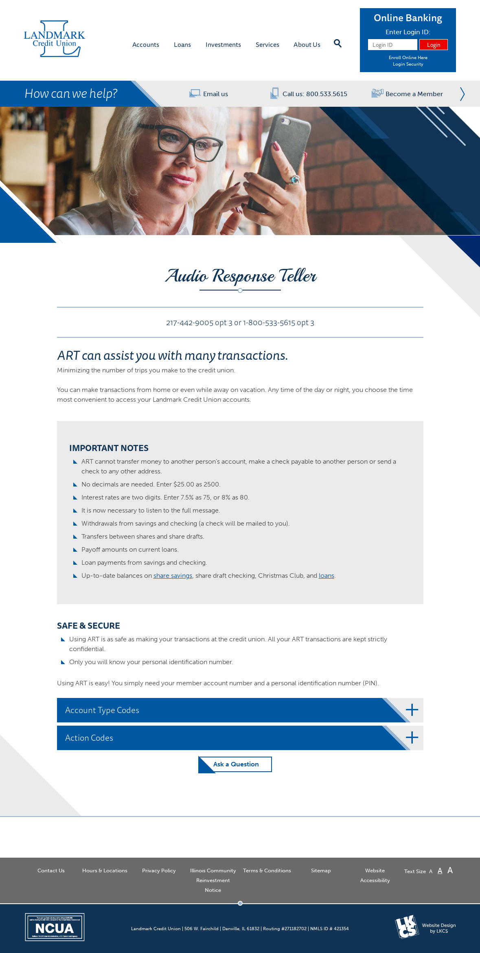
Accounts (145, 44)
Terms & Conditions (267, 870)
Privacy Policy (159, 870)
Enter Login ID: (408, 32)
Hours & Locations (104, 870)
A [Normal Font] (440, 870)
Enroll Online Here (408, 57)
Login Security (408, 64)
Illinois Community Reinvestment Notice (213, 880)
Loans (182, 44)
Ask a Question (236, 764)
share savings (172, 575)
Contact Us (51, 870)
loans (326, 575)
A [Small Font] (430, 871)
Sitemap (321, 870)
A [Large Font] (450, 870)
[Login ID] (392, 44)
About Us (307, 44)
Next (460, 94)
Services (267, 44)
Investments (223, 44)
